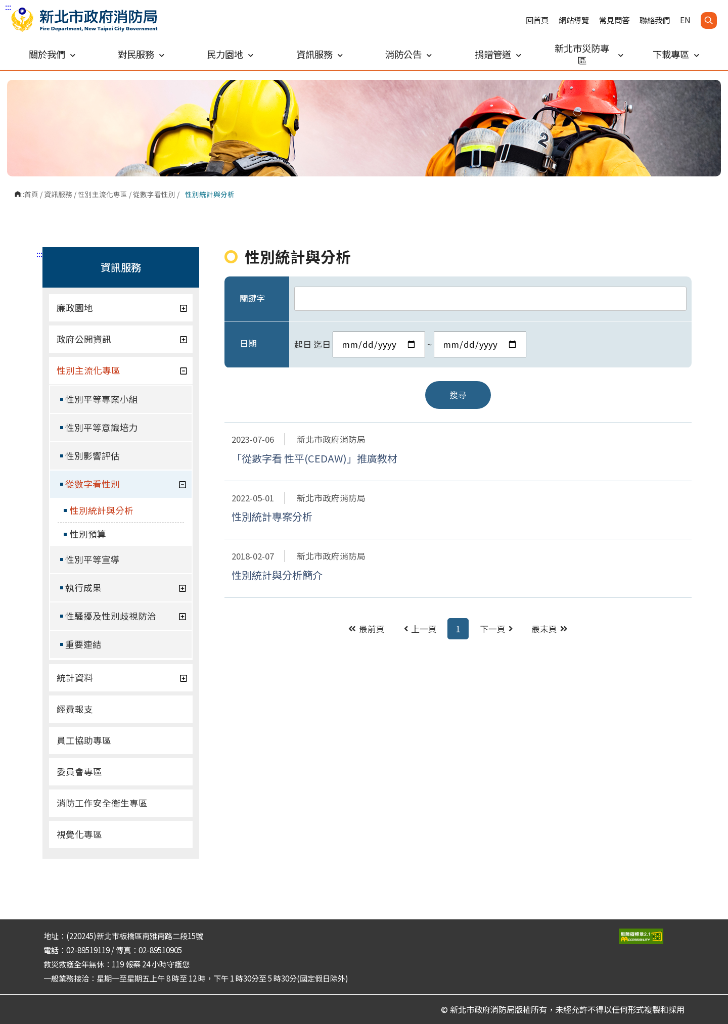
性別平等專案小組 (101, 399)
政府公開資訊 (122, 339)
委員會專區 (79, 771)
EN (685, 20)
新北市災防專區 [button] (589, 54)
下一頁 (496, 629)
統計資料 (122, 677)
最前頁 (366, 629)
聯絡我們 (655, 20)
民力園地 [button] (230, 54)
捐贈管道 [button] (498, 54)
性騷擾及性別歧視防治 (126, 616)
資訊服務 (58, 194)
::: (8, 7)
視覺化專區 (79, 834)
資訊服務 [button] (319, 54)
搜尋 (458, 395)
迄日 (322, 344)
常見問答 (614, 20)
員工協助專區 (84, 740)
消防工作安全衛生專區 (102, 803)
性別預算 (88, 534)
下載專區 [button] (676, 54)
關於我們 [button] (52, 54)
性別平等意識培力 (101, 427)
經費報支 (75, 709)
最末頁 (549, 629)
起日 (302, 344)
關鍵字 (252, 298)
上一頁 (420, 629)
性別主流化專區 (102, 194)
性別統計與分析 (101, 510)
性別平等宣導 (92, 559)
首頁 (31, 194)
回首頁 (537, 20)
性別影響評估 (92, 455)
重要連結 (83, 644)
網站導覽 (574, 20)
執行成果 (126, 587)
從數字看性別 (154, 194)
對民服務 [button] (141, 54)
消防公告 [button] (408, 54)
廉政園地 (122, 307)
